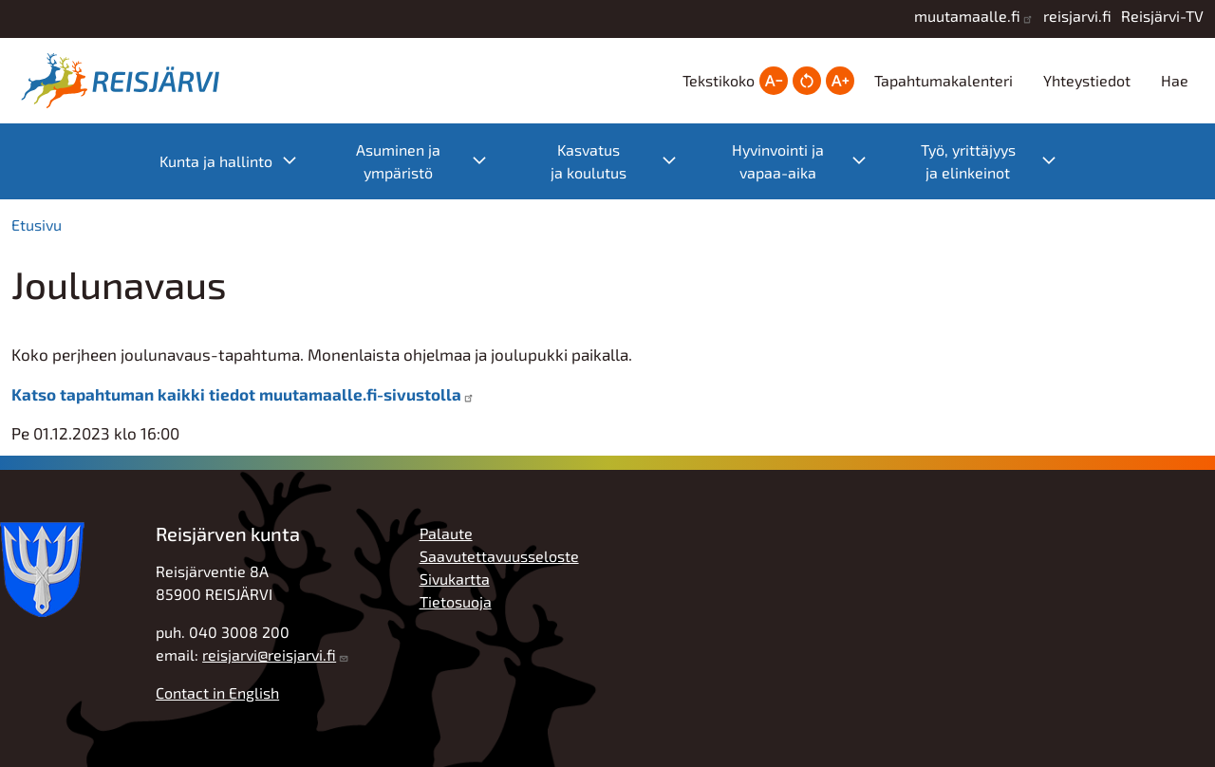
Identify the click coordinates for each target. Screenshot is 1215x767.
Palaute (446, 533)
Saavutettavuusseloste (499, 556)
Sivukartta (455, 579)
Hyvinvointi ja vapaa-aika (809, 160)
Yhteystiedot (1087, 80)
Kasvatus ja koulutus (623, 160)
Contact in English (217, 692)
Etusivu (36, 224)
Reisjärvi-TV (1162, 16)
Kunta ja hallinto (237, 161)
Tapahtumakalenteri (943, 80)
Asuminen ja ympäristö (431, 160)
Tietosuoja (456, 601)
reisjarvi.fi (1077, 16)
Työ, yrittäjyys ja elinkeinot (998, 160)
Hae (1174, 80)
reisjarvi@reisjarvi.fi (269, 654)
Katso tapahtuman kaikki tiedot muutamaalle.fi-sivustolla (236, 393)
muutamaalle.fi (967, 16)
